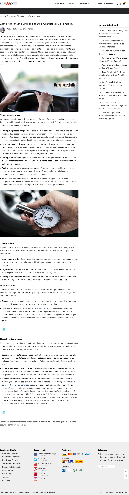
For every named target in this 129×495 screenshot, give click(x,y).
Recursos (11, 16)
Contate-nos (7, 470)
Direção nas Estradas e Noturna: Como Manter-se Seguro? (110, 85)
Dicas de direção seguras (28, 16)
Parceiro (71, 4)
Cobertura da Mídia (105, 4)
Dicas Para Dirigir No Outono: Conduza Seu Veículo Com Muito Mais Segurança (113, 75)
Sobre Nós (6, 474)
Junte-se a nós (48, 464)
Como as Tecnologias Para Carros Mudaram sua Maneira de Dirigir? (113, 95)
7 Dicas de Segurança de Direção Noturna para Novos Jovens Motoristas (111, 43)
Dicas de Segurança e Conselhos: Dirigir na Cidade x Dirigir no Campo (112, 115)
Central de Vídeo (86, 4)
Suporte (5, 477)
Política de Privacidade (12, 460)
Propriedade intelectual (12, 467)
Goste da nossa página (48, 454)
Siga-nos (48, 459)
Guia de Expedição (10, 453)
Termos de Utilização (11, 463)
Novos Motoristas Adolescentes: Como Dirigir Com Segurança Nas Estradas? (113, 105)
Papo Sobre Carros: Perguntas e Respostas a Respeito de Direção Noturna (113, 33)
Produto (59, 3)
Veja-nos (48, 469)
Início (2, 16)
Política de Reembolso (12, 457)
